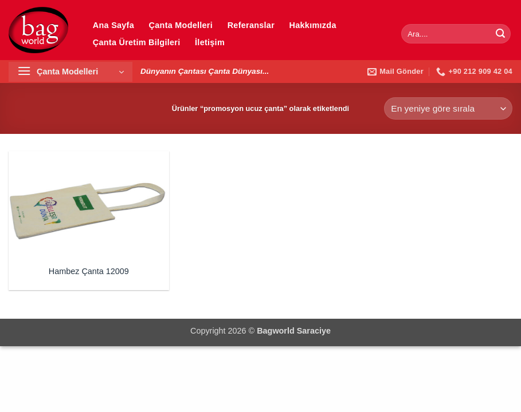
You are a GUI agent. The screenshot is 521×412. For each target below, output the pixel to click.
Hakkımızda (312, 25)
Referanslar (251, 25)
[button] (70, 72)
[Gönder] (500, 33)
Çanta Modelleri (181, 25)
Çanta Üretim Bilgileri (137, 42)
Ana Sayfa (113, 25)
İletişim (210, 42)
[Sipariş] (448, 108)
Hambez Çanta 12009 (89, 271)
